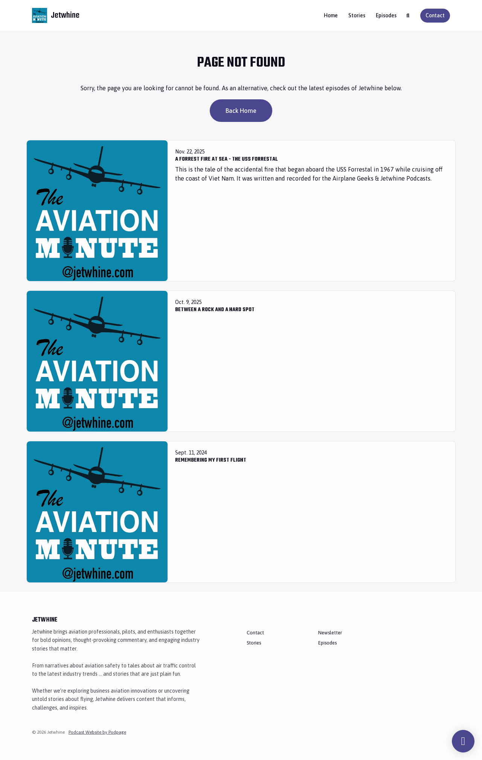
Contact (435, 15)
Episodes (386, 15)
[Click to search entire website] (408, 16)
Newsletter (330, 632)
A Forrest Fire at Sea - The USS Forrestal (226, 159)
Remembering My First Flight (210, 460)
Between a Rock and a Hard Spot (215, 310)
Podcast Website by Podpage (97, 732)
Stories (356, 15)
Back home (241, 110)
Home (331, 15)
